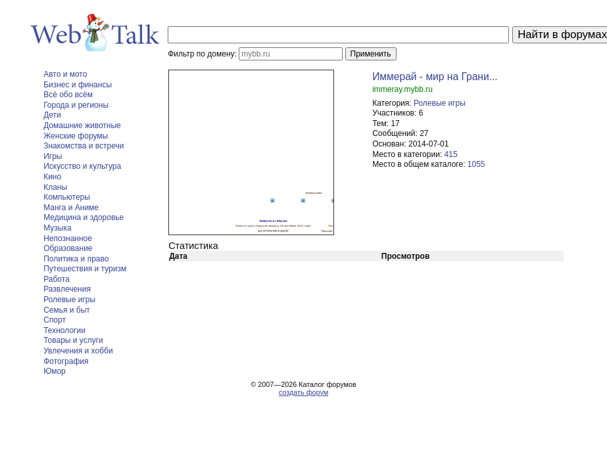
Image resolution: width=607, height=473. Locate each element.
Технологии (64, 330)
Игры (52, 156)
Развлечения (67, 289)
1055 (476, 164)
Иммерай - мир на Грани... (435, 76)
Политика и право (76, 258)
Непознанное (67, 238)
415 (451, 154)
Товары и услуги (73, 340)
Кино (52, 176)
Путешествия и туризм (84, 268)
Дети (52, 115)
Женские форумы (75, 136)
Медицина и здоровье (83, 217)
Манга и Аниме (71, 207)
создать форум (303, 392)
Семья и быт (66, 310)
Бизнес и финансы (77, 84)
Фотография (65, 361)
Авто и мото (65, 74)
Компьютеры (66, 197)
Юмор (54, 371)
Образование (67, 248)
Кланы (55, 187)
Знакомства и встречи (83, 145)
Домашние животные (82, 125)
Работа (56, 279)
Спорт (54, 320)
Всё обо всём (68, 94)
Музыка (57, 228)
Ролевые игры (69, 299)
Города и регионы (76, 105)
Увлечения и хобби (77, 350)
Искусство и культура (82, 166)
